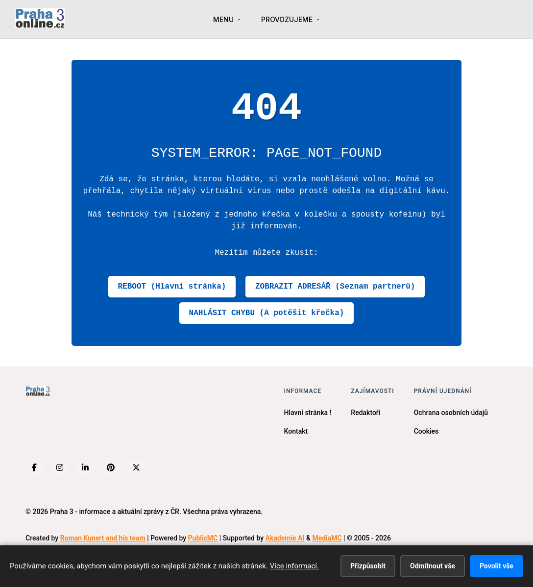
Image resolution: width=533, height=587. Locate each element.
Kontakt (296, 431)
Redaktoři (365, 412)
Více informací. (294, 566)
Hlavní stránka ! (308, 412)
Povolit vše (496, 566)
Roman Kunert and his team (102, 538)
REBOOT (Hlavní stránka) (172, 286)
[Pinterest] (111, 467)
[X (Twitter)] (136, 467)
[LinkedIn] (85, 467)
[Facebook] (34, 467)
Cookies (426, 431)
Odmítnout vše (432, 566)
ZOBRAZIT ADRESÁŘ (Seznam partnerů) (335, 286)
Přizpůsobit (368, 566)
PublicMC (203, 538)
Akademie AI (285, 538)
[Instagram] (60, 467)
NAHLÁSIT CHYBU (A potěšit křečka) (266, 313)
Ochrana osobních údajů (451, 412)
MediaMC (326, 538)
